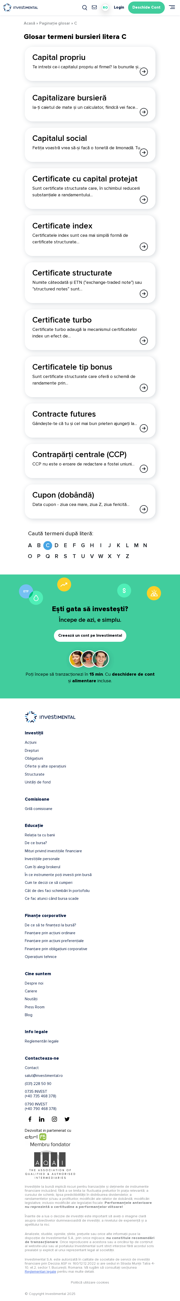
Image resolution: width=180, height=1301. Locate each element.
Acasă (29, 23)
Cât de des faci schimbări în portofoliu (57, 890)
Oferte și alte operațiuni (45, 766)
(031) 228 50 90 (38, 1083)
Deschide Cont (146, 7)
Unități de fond (38, 782)
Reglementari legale (40, 1271)
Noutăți (31, 999)
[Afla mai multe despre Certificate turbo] (144, 341)
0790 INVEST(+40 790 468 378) (40, 1106)
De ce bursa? (36, 843)
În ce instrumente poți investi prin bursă (58, 874)
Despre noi (34, 983)
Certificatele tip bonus (72, 367)
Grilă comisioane (38, 808)
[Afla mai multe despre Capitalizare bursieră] (144, 112)
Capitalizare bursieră (69, 98)
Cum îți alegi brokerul (42, 867)
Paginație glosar (54, 23)
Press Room (35, 1007)
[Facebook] (30, 1119)
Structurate (35, 774)
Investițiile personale (42, 859)
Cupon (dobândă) (63, 495)
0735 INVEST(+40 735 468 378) (40, 1093)
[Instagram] (54, 1119)
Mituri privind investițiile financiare (53, 851)
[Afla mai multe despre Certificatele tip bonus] (144, 388)
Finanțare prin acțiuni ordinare (50, 933)
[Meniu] (172, 7)
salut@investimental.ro (44, 1075)
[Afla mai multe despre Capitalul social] (144, 152)
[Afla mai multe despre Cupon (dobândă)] (144, 509)
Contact (32, 1067)
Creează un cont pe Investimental (90, 635)
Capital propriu (59, 57)
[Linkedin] (41, 1119)
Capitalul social (59, 138)
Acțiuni (30, 742)
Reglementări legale (42, 1041)
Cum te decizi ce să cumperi (48, 882)
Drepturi (32, 750)
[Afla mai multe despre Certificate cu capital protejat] (144, 200)
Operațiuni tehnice (41, 956)
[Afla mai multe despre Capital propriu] (144, 72)
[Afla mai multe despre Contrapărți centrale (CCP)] (144, 469)
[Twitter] (67, 1119)
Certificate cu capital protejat (84, 179)
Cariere (31, 991)
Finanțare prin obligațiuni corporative (56, 949)
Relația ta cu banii (40, 835)
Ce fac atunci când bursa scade (52, 898)
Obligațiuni (34, 758)
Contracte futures (64, 414)
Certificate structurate (72, 273)
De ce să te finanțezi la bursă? (50, 925)
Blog (28, 1015)
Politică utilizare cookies (90, 1282)
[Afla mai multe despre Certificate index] (144, 247)
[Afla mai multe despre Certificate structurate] (144, 294)
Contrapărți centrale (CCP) (79, 455)
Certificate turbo (62, 320)
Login (119, 7)
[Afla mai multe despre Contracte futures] (144, 428)
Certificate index (62, 226)
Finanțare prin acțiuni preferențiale (54, 941)
